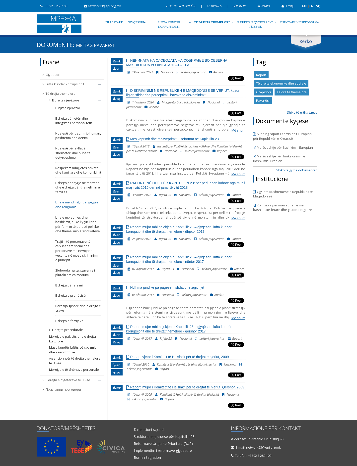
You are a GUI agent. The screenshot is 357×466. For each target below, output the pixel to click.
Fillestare (114, 22)
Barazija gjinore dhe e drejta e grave (78, 308)
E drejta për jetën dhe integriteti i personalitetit (73, 120)
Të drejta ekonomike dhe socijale (281, 83)
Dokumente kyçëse (181, 6)
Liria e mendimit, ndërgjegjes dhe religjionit (76, 204)
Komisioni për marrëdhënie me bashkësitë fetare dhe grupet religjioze (282, 207)
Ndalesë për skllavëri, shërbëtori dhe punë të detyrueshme (72, 153)
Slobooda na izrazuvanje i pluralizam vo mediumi (75, 272)
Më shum (238, 130)
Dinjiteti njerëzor (67, 108)
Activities (214, 6)
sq (116, 98)
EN (311, 6)
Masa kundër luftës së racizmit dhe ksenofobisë (72, 349)
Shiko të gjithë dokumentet (296, 170)
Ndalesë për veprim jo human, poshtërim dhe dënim (78, 135)
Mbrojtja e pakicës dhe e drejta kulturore (72, 338)
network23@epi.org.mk (100, 6)
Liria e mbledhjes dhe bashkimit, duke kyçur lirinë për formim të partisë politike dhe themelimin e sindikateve (77, 224)
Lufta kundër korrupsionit (169, 24)
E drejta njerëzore (72, 100)
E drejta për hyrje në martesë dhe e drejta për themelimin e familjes (77, 187)
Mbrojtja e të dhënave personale (74, 369)
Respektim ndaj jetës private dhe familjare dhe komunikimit (78, 170)
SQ (318, 6)
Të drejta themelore (212, 22)
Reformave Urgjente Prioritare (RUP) (163, 443)
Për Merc (239, 6)
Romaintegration (147, 457)
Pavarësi (263, 100)
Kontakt (263, 6)
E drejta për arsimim (70, 285)
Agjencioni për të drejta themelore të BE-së (74, 360)
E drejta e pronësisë (70, 295)
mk (117, 61)
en (116, 68)
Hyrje (286, 6)
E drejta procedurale (72, 329)
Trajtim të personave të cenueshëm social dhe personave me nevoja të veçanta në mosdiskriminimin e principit (77, 250)
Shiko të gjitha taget (302, 112)
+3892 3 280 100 (52, 6)
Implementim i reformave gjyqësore (163, 450)
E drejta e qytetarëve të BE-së (255, 24)
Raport (261, 75)
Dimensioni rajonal (149, 429)
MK (304, 6)
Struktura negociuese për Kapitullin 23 (164, 436)
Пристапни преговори (298, 22)
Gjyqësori (136, 22)
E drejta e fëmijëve (69, 321)
